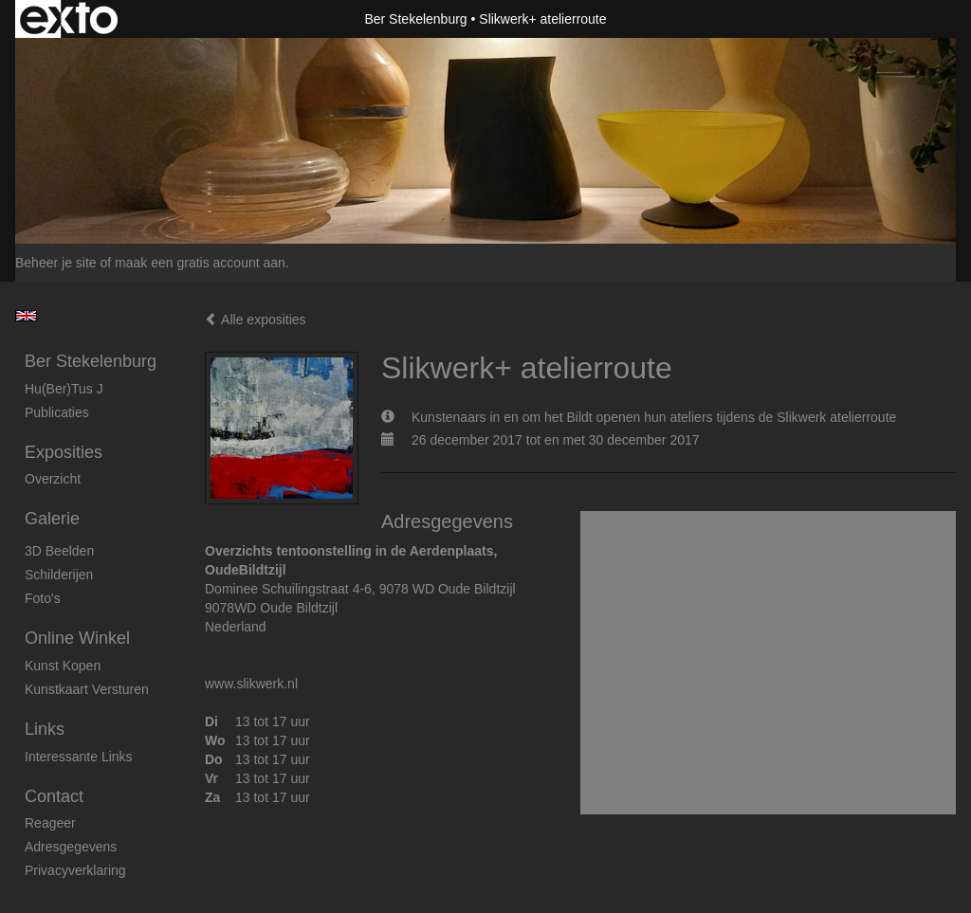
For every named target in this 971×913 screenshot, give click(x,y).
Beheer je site (56, 262)
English (26, 315)
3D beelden (59, 550)
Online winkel (77, 638)
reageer (50, 823)
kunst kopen (63, 665)
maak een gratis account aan (200, 262)
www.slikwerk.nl (251, 683)
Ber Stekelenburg (415, 19)
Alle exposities (255, 319)
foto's (43, 598)
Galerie (52, 518)
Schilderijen (59, 574)
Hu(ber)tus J (64, 388)
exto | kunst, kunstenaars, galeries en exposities (68, 19)
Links (44, 729)
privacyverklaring (75, 870)
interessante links (79, 756)
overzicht (53, 478)
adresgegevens (71, 846)
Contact (54, 796)
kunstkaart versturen (87, 689)
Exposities (63, 452)
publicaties (57, 412)
